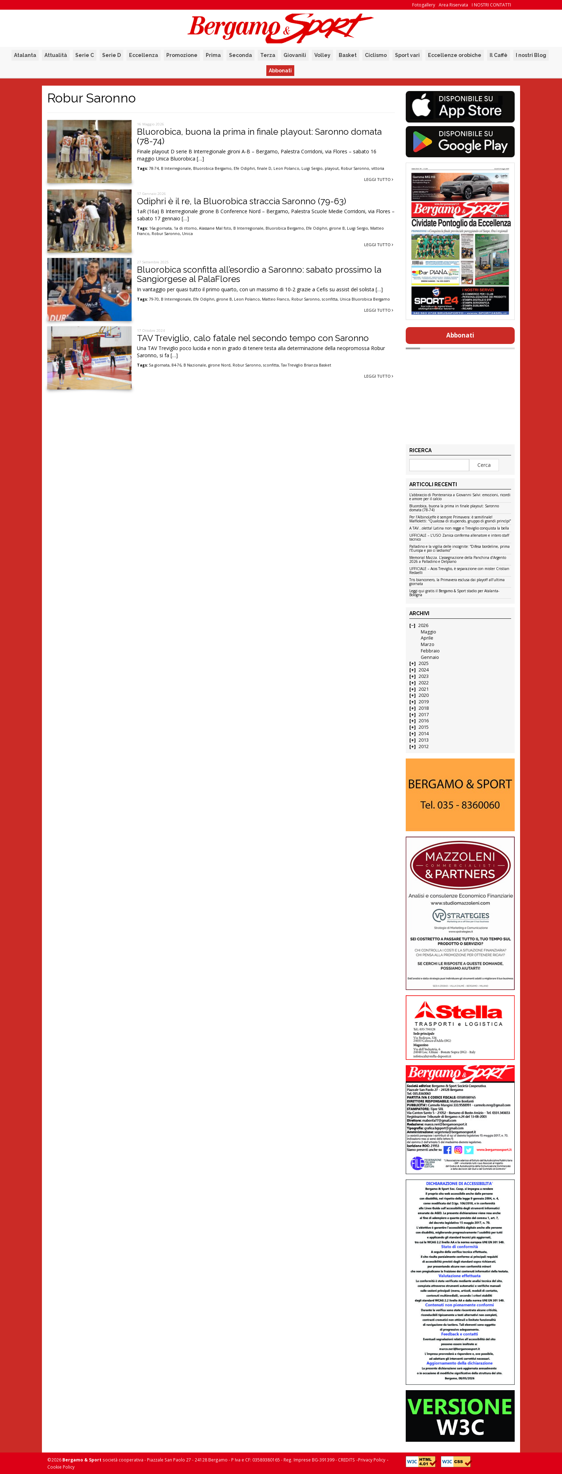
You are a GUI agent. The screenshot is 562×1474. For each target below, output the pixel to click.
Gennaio (430, 657)
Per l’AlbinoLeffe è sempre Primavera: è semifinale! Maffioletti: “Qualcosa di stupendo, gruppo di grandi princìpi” (460, 519)
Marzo (427, 644)
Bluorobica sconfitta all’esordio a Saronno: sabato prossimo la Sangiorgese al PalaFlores (259, 274)
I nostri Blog (531, 55)
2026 (423, 625)
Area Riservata (453, 5)
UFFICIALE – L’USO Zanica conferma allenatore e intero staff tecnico (459, 537)
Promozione (181, 55)
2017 (424, 715)
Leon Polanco (286, 168)
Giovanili (295, 55)
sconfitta (330, 299)
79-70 (154, 299)
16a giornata (160, 228)
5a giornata (159, 365)
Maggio (428, 632)
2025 (424, 663)
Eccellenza (143, 55)
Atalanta (25, 55)
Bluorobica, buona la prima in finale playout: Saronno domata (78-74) (259, 136)
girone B (337, 228)
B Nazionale (195, 365)
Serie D (111, 55)
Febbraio (430, 651)
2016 (424, 721)
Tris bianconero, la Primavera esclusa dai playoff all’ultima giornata (457, 582)
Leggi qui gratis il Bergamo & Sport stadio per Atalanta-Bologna (454, 593)
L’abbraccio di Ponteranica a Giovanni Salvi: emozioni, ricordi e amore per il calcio (459, 497)
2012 (424, 746)
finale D (264, 168)
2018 (424, 708)
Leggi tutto (378, 179)
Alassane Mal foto (215, 228)
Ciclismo (376, 55)
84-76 (176, 365)
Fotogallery (423, 5)
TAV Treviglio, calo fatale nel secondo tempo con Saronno (253, 338)
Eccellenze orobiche (454, 55)
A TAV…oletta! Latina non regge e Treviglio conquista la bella (459, 528)
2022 (424, 683)
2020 (424, 695)
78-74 (154, 168)
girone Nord (219, 365)
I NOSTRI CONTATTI (491, 5)
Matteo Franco (275, 299)
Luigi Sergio (312, 168)
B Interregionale (176, 168)
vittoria (377, 168)
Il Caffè (499, 55)
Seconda (240, 55)
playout (332, 168)
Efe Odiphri (244, 168)
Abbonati (280, 70)
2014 (424, 734)
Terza (267, 55)
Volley (322, 55)
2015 (424, 727)
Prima (213, 55)
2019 (424, 702)
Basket (348, 55)
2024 (424, 670)
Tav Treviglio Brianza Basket (306, 365)
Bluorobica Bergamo (212, 168)
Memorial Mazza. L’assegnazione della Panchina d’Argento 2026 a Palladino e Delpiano (457, 560)
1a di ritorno (185, 228)
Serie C (84, 55)
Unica (187, 233)
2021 (424, 689)
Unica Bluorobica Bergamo (365, 299)
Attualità (55, 55)
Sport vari (407, 55)
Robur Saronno (355, 168)
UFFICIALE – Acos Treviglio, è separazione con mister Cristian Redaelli (459, 571)
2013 (424, 740)
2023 (424, 676)
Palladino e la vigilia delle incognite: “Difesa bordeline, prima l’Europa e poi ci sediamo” (459, 549)
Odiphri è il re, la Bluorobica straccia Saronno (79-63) (241, 201)
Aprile (427, 638)
